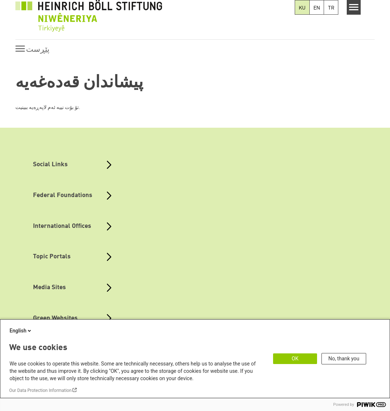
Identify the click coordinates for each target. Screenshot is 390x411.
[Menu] (354, 7)
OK (295, 358)
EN (316, 8)
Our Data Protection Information (40, 390)
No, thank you (344, 358)
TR (331, 8)
